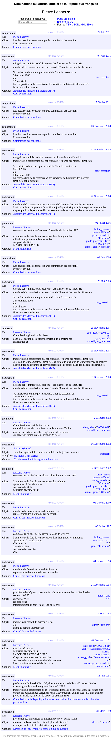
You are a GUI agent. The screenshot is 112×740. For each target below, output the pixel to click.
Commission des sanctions (27, 47)
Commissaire (102, 666)
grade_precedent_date (97, 241)
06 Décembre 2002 (101, 443)
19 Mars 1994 (103, 613)
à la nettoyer (102, 736)
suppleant (105, 453)
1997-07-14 (103, 243)
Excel (90, 24)
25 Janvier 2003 (102, 417)
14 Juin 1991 (104, 675)
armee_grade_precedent (96, 663)
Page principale (66, 18)
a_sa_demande (102, 338)
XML (83, 24)
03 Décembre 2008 (101, 126)
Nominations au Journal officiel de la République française (56, 3)
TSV (68, 24)
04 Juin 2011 (104, 55)
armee (97, 654)
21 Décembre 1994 (101, 584)
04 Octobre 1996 (102, 561)
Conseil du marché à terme (27, 631)
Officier (105, 232)
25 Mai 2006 (104, 281)
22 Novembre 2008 (101, 149)
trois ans (105, 624)
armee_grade (92, 246)
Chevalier (104, 238)
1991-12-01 (103, 645)
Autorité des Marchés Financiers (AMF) (34, 90)
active (106, 654)
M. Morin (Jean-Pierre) (27, 455)
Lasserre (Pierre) (23, 227)
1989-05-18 (103, 489)
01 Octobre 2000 (102, 502)
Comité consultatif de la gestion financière (36, 459)
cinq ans (108, 597)
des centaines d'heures (28, 736)
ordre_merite (103, 474)
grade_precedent (100, 235)
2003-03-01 (103, 427)
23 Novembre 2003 (101, 350)
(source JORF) (56, 32)
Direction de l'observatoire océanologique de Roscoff (40, 728)
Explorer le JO (65, 21)
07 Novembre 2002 (101, 468)
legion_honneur (102, 229)
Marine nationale (22, 248)
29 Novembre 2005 (101, 327)
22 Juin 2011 (104, 32)
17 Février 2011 (102, 102)
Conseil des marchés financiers (29, 517)
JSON (75, 24)
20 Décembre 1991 (101, 640)
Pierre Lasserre (22, 36)
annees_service (101, 540)
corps (85, 648)
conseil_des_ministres (99, 341)
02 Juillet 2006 (103, 222)
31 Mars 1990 (103, 711)
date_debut (92, 332)
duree (100, 595)
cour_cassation (102, 77)
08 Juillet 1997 (103, 526)
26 (108, 543)
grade (96, 232)
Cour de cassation (22, 93)
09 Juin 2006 (104, 257)
